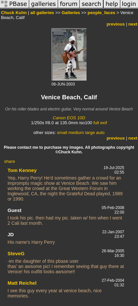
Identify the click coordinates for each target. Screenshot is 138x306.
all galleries (42, 12)
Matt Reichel (22, 283)
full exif (100, 122)
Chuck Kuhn (14, 12)
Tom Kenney (22, 170)
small (62, 132)
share (9, 161)
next (132, 24)
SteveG (16, 253)
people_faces (101, 12)
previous (116, 24)
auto (100, 132)
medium (76, 132)
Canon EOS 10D (69, 117)
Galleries (71, 12)
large (90, 132)
